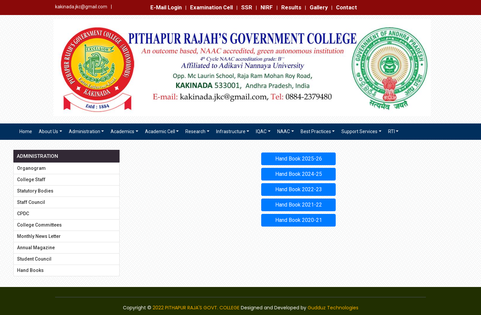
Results (291, 7)
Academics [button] (122, 131)
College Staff (31, 179)
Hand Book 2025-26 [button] (298, 158)
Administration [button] (84, 131)
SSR (246, 7)
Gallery (319, 7)
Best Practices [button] (316, 131)
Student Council (34, 259)
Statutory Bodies (35, 191)
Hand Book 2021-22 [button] (298, 205)
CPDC (23, 213)
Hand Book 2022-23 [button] (298, 189)
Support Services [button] (359, 131)
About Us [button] (48, 131)
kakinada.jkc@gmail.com (81, 6)
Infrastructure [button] (231, 131)
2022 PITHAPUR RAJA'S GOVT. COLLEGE (196, 307)
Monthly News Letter (39, 236)
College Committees (39, 225)
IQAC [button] (261, 131)
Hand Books (30, 270)
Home (25, 131)
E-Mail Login (166, 7)
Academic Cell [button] (160, 131)
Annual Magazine (36, 247)
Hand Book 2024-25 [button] (298, 174)
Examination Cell (211, 7)
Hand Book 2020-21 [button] (298, 220)
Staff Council (31, 202)
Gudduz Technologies (333, 307)
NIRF (267, 7)
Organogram (31, 168)
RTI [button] (391, 131)
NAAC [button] (283, 131)
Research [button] (195, 131)
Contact (346, 7)
